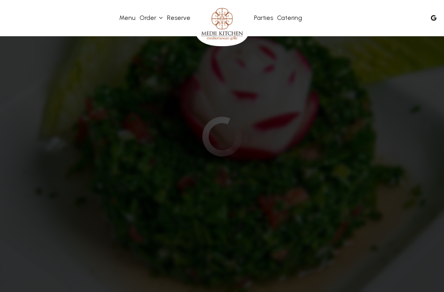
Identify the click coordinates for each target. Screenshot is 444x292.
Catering (289, 18)
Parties (263, 18)
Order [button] (151, 18)
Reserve (178, 18)
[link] (222, 26)
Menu (127, 18)
